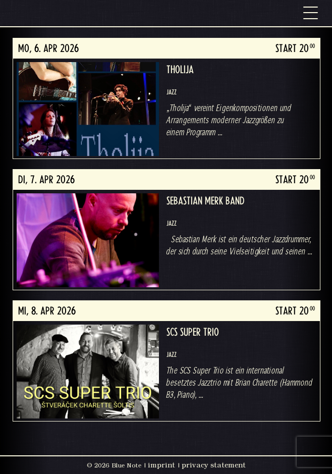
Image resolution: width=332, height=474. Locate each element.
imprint (161, 465)
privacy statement (214, 465)
